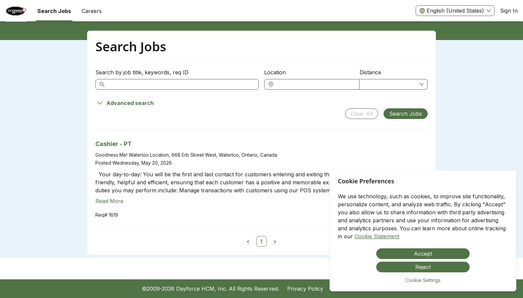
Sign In (509, 10)
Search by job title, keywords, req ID (141, 72)
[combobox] (315, 84)
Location (275, 72)
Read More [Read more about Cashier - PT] (109, 201)
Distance (370, 72)
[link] (261, 241)
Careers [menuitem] (92, 11)
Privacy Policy (305, 288)
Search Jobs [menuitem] (54, 11)
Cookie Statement (377, 236)
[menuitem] (16, 11)
